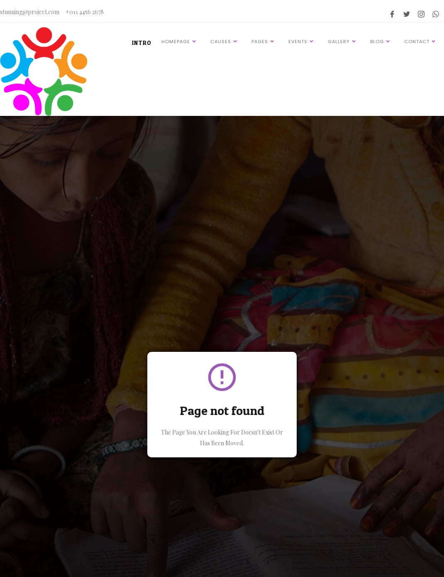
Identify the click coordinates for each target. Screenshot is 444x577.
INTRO (141, 42)
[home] (43, 71)
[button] (180, 41)
